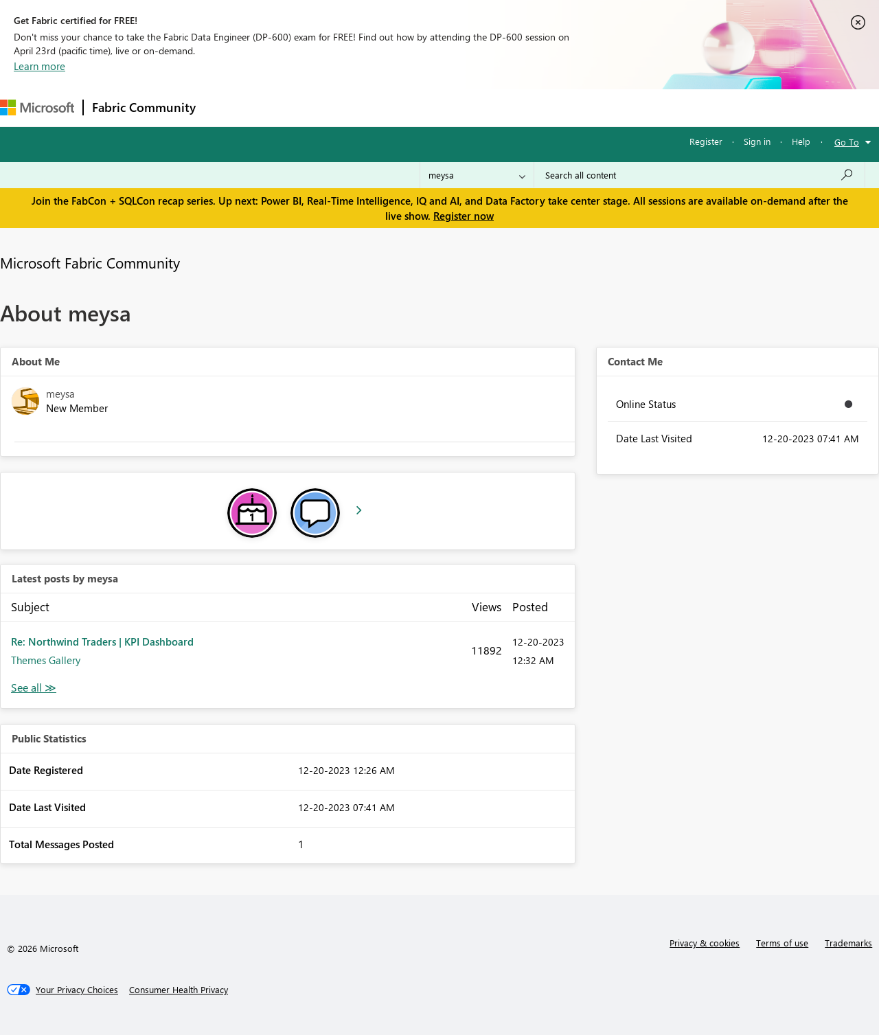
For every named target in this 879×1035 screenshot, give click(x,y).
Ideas (343, 107)
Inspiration (287, 107)
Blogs (466, 107)
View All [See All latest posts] (33, 688)
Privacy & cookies (705, 942)
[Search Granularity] (477, 175)
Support (577, 107)
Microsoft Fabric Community (90, 262)
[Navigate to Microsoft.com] (37, 107)
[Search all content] (699, 175)
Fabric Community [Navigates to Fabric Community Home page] (144, 107)
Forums (227, 107)
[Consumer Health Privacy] (178, 989)
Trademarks (848, 942)
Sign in (757, 141)
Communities (405, 107)
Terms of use (782, 942)
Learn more (39, 66)
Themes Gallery (45, 660)
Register (705, 141)
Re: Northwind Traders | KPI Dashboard (102, 641)
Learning (519, 107)
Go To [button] (846, 142)
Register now (463, 216)
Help (801, 141)
